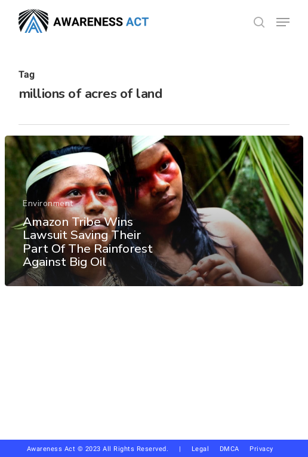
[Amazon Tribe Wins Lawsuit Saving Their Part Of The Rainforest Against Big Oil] (154, 211)
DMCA (229, 449)
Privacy (266, 449)
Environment (48, 203)
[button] (282, 22)
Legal (201, 449)
